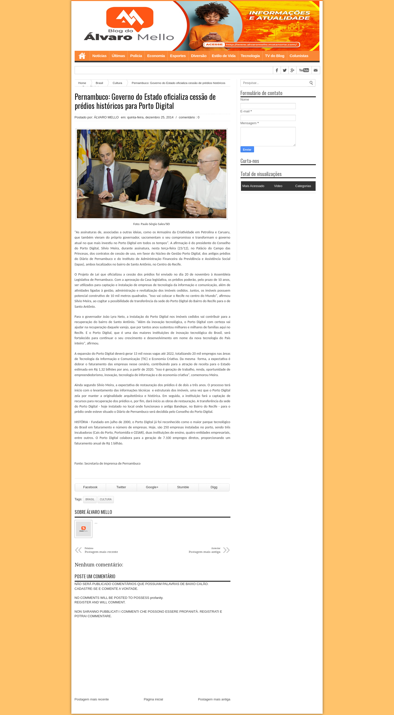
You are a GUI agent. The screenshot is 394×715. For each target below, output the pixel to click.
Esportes (178, 56)
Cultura (117, 83)
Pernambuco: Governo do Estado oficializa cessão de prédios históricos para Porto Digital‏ (145, 102)
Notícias (99, 56)
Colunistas (299, 56)
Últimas (118, 56)
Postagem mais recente (92, 700)
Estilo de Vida (223, 56)
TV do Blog (274, 56)
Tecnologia (250, 56)
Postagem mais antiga (214, 700)
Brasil (89, 500)
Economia (156, 56)
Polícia (136, 56)
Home (82, 56)
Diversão (198, 56)
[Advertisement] (271, 225)
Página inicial (153, 700)
